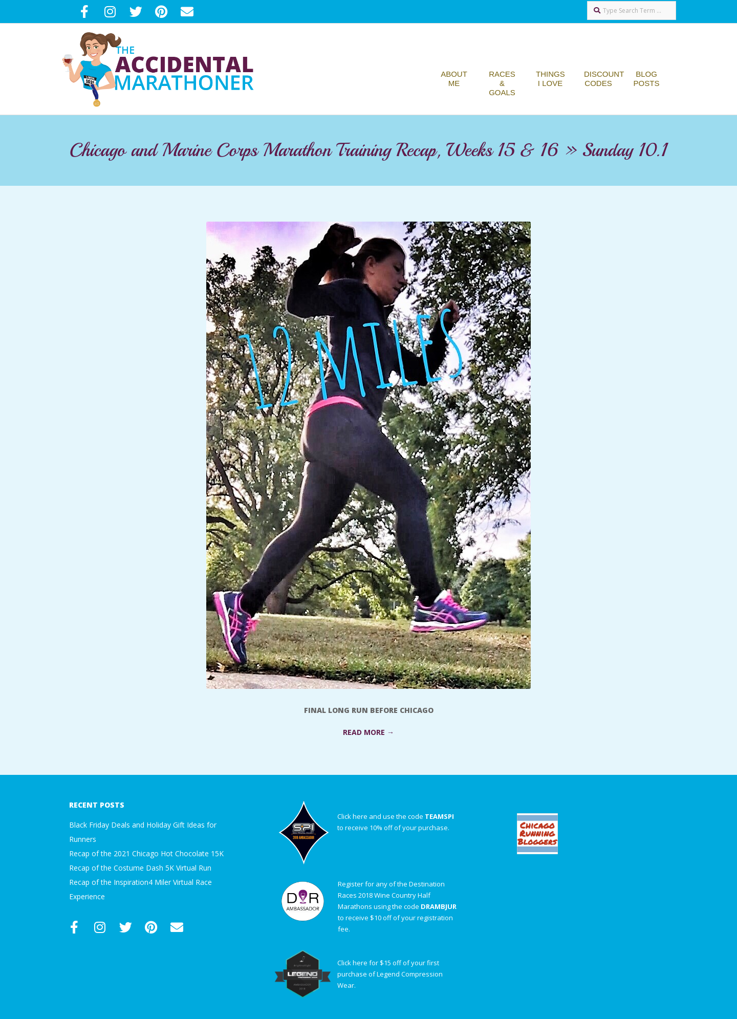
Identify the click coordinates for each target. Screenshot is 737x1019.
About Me (454, 79)
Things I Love (550, 79)
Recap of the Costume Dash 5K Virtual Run (140, 868)
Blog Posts (647, 79)
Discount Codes (604, 79)
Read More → (368, 732)
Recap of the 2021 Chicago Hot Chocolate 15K (146, 853)
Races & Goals (502, 83)
